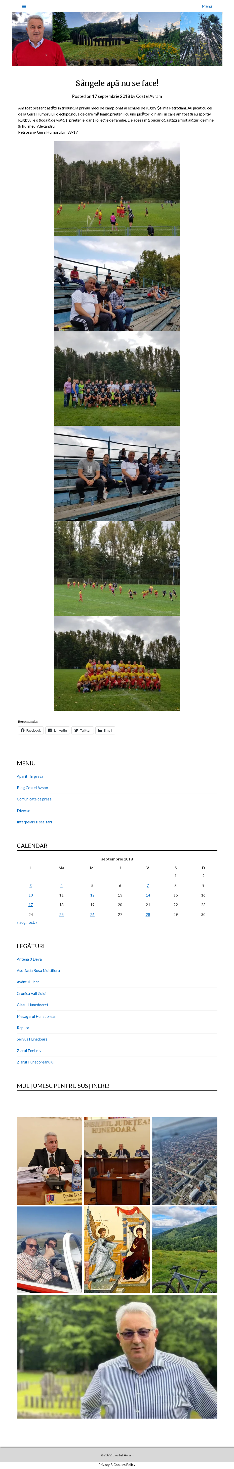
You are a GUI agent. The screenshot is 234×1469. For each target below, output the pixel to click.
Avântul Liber (28, 982)
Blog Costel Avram (32, 787)
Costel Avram (149, 96)
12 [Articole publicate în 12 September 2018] (92, 895)
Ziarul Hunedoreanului (35, 1062)
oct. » (33, 922)
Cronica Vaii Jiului (31, 993)
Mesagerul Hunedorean (36, 1016)
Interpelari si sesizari (34, 822)
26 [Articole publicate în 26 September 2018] (92, 914)
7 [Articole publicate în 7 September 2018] (148, 885)
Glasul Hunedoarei (32, 1004)
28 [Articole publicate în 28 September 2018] (148, 914)
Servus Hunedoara (32, 1039)
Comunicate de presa (34, 799)
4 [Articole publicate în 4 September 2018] (61, 885)
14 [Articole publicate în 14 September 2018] (148, 895)
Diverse (23, 810)
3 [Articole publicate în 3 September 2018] (30, 885)
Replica (23, 1027)
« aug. (21, 922)
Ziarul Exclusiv (29, 1050)
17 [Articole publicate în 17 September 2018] (30, 904)
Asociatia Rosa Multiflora (38, 970)
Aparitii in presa (30, 776)
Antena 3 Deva (29, 959)
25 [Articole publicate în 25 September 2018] (61, 914)
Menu (207, 6)
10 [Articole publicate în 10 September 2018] (30, 895)
